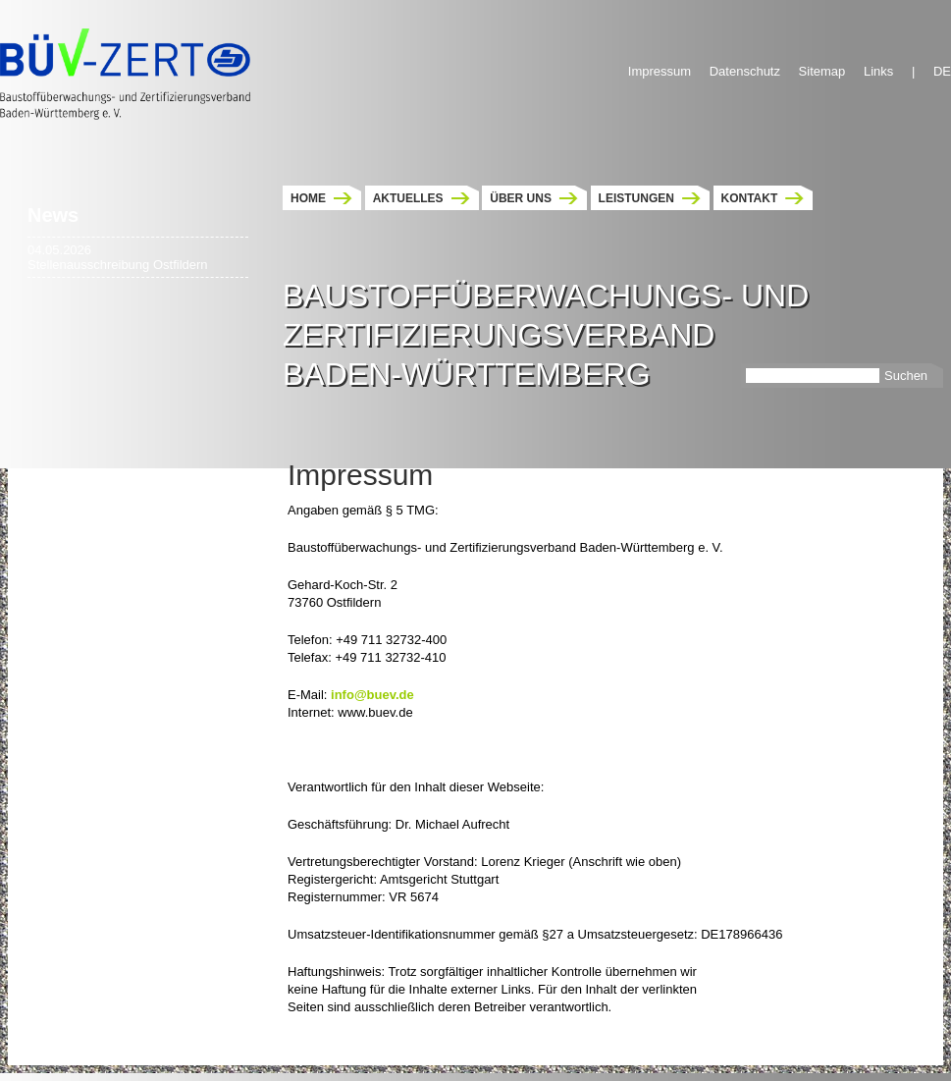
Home (308, 198)
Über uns (521, 198)
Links (878, 71)
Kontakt (749, 198)
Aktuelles (408, 198)
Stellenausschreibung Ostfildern (117, 264)
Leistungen (636, 198)
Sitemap (822, 71)
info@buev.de (372, 694)
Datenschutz (745, 71)
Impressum (659, 71)
